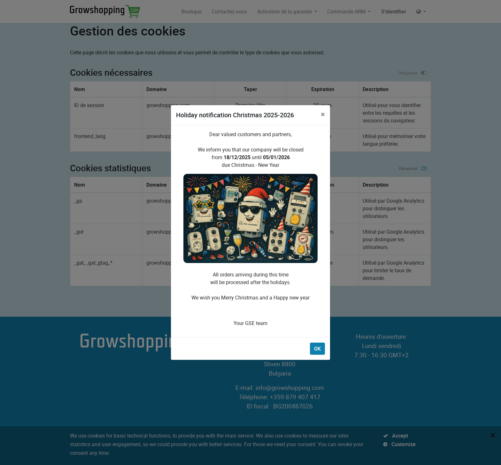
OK (317, 348)
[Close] (323, 114)
